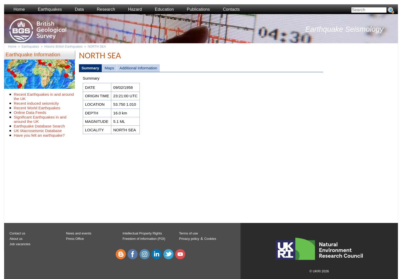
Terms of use (188, 233)
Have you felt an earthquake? (39, 135)
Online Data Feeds (30, 112)
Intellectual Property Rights (142, 233)
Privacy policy (189, 239)
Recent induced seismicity (36, 103)
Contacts (231, 9)
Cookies (210, 239)
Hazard (135, 9)
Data (79, 9)
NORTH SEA (97, 46)
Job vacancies (20, 244)
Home (19, 9)
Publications (198, 9)
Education (164, 9)
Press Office (75, 239)
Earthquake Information (33, 54)
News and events (78, 233)
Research (106, 9)
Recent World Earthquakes (37, 108)
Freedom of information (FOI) (144, 239)
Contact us (17, 233)
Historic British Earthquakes (63, 46)
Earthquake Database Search (39, 126)
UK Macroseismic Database (38, 130)
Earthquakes (50, 9)
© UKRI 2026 (319, 271)
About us (16, 239)
